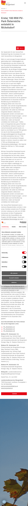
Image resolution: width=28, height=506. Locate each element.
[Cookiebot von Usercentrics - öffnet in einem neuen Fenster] (20, 222)
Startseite (3, 8)
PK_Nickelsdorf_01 (9, 327)
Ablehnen (14, 282)
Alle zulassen (14, 273)
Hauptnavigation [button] (25, 2)
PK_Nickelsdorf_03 (9, 331)
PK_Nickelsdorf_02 (9, 329)
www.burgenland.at (7, 388)
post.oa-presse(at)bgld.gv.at (9, 386)
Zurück (14, 393)
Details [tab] (14, 226)
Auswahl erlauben (14, 277)
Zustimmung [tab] (5, 226)
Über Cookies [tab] (22, 226)
